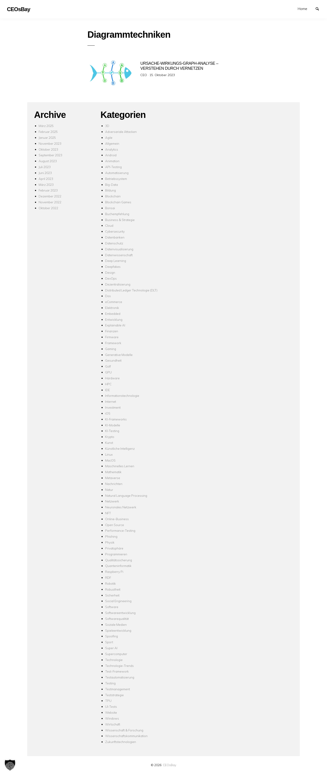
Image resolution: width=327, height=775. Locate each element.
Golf (108, 366)
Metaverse (112, 478)
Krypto (109, 437)
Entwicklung (113, 319)
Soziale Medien (116, 624)
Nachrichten (113, 484)
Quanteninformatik (118, 566)
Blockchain (113, 196)
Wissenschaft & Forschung (124, 730)
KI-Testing (112, 431)
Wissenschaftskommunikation (126, 736)
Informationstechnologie (122, 395)
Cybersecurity (115, 231)
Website (111, 712)
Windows (112, 718)
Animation (112, 161)
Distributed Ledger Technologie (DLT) (131, 290)
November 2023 (50, 143)
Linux (109, 454)
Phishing (111, 536)
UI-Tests (111, 706)
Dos (108, 296)
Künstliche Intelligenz (120, 448)
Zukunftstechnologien (120, 742)
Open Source (114, 525)
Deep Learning (115, 261)
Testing (110, 683)
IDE (107, 390)
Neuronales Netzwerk (120, 507)
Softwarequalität (117, 619)
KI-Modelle (112, 425)
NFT (108, 513)
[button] (10, 765)
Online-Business (117, 519)
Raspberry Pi (114, 572)
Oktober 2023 (48, 149)
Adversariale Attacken (121, 132)
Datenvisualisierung (119, 249)
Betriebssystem (116, 179)
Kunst (109, 443)
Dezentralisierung (117, 284)
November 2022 (50, 202)
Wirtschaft (112, 724)
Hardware (112, 378)
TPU (108, 701)
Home (302, 8)
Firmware (112, 337)
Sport (109, 642)
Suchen (319, 8)
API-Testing (113, 167)
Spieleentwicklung (118, 630)
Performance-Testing (120, 530)
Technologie (114, 660)
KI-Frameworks (116, 419)
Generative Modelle (119, 355)
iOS (107, 413)
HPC (108, 384)
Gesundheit (113, 360)
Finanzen (111, 331)
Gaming (110, 349)
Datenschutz (114, 243)
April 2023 (46, 179)
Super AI (111, 648)
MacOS (110, 460)
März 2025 (46, 126)
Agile (108, 137)
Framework (113, 343)
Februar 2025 (48, 132)
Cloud (109, 225)
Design (110, 272)
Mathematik (113, 472)
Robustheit (112, 589)
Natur (109, 490)
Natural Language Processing (126, 495)
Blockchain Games (118, 202)
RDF (108, 577)
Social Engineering (118, 601)
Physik (109, 542)
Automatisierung (117, 173)
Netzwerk (112, 501)
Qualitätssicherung (118, 560)
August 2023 (48, 161)
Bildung (110, 190)
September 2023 (50, 155)
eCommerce (113, 302)
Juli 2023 (45, 167)
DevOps (111, 278)
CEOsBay (169, 765)
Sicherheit (112, 595)
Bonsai (110, 208)
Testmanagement (117, 689)
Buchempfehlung (117, 214)
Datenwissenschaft (119, 255)
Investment (113, 407)
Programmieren (116, 554)
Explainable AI (115, 325)
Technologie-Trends (119, 666)
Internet (110, 401)
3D (107, 126)
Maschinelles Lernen (119, 466)
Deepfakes (113, 266)
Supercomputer (116, 654)
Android (110, 155)
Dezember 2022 (50, 196)
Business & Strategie (120, 220)
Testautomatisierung (119, 677)
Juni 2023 (45, 173)
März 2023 (46, 184)
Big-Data (111, 184)
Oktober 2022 (48, 208)
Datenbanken (114, 237)
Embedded (112, 313)
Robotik (110, 583)
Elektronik (112, 308)
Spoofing (111, 636)
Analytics (111, 149)
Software (111, 607)
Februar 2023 (48, 190)
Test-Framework (117, 671)
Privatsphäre (114, 548)
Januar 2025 (47, 137)
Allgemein (112, 143)
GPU (108, 372)
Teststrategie (114, 695)
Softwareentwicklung (120, 613)
